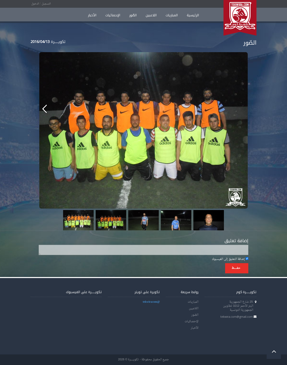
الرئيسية (193, 15)
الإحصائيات (112, 15)
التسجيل (46, 4)
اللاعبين (151, 15)
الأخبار (92, 15)
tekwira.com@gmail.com (236, 317)
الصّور (133, 15)
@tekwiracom (151, 302)
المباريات (172, 15)
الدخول (35, 4)
